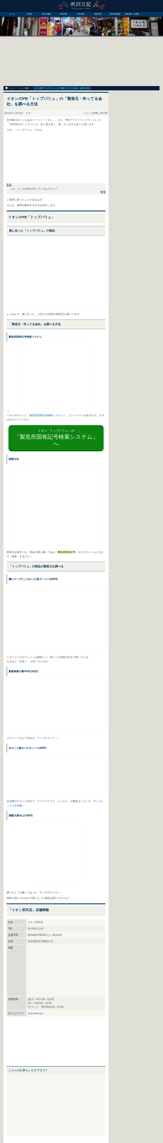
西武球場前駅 (115, 14)
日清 (22, 661)
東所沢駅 (97, 14)
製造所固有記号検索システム (46, 415)
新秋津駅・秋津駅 (132, 14)
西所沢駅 (80, 14)
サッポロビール (49, 892)
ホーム (12, 14)
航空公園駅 (46, 14)
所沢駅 (29, 14)
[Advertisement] (81, 61)
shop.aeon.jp (35, 1013)
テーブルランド (46, 738)
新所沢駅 (63, 14)
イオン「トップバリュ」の (56, 438)
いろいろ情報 (23, 88)
